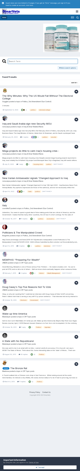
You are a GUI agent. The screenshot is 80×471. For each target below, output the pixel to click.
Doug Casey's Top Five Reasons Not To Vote (26, 287)
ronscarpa (6, 127)
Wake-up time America (14, 313)
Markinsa (5, 371)
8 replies (21, 246)
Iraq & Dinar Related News (33, 127)
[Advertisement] (20, 38)
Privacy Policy (34, 392)
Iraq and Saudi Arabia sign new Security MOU (27, 123)
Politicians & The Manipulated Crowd (22, 232)
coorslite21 (6, 208)
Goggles (5, 101)
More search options (67, 68)
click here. (29, 5)
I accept (40, 467)
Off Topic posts (27, 263)
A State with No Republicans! (18, 341)
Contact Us (46, 392)
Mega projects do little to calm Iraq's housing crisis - (30, 151)
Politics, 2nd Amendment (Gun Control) (36, 101)
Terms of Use (34, 462)
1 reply (20, 164)
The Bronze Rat (18, 368)
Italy (4, 205)
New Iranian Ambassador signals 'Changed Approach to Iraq (35, 178)
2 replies (24, 137)
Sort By (74, 82)
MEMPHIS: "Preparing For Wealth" (21, 259)
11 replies (23, 219)
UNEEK (4, 263)
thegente (5, 236)
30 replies (23, 354)
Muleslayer (6, 317)
